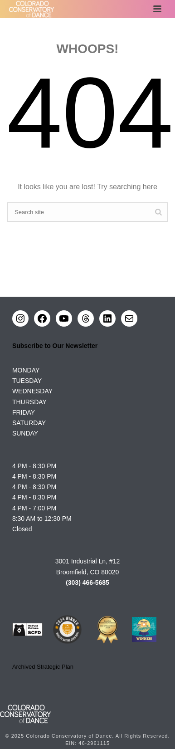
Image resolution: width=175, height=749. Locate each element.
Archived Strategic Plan (42, 666)
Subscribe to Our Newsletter (54, 345)
